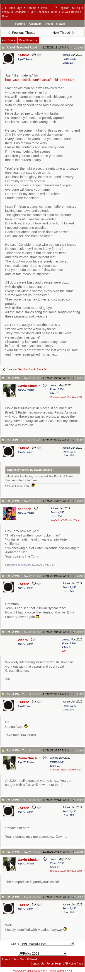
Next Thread (64, 32)
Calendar (35, 23)
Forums (31, 8)
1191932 (79, 378)
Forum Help (53, 963)
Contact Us (37, 963)
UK (64, 651)
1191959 (79, 851)
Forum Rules (10, 959)
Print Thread (9, 40)
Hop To (15, 943)
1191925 (79, 47)
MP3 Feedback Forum (44, 12)
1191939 (79, 501)
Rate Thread (28, 40)
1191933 (79, 440)
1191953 (79, 632)
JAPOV (34, 378)
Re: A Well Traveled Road (25, 378)
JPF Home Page (12, 8)
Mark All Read (28, 959)
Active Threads (55, 23)
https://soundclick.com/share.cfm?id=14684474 (40, 80)
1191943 (79, 576)
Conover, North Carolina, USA (66, 397)
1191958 (79, 800)
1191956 (79, 750)
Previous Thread (21, 32)
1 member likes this (16, 369)
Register (61, 8)
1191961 (79, 897)
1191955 (79, 694)
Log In (77, 8)
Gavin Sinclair (31, 440)
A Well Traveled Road (22, 47)
